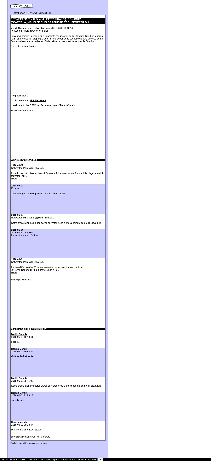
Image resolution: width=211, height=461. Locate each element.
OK (100, 459)
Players (32, 13)
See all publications (21, 279)
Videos (42, 13)
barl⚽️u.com (21, 6)
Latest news (18, 13)
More (14, 178)
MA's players (43, 436)
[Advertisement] (35, 70)
